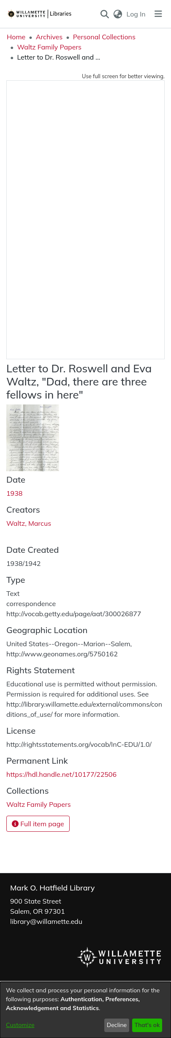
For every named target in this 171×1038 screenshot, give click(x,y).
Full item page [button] (38, 823)
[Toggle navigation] (158, 14)
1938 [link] (14, 493)
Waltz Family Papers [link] (49, 47)
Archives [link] (49, 37)
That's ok (147, 1025)
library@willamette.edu (46, 921)
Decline (117, 1025)
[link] (38, 804)
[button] (104, 14)
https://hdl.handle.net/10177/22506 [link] (61, 774)
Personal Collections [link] (104, 37)
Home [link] (16, 37)
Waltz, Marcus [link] (28, 523)
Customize (20, 1025)
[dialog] (85, 1010)
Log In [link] (137, 14)
